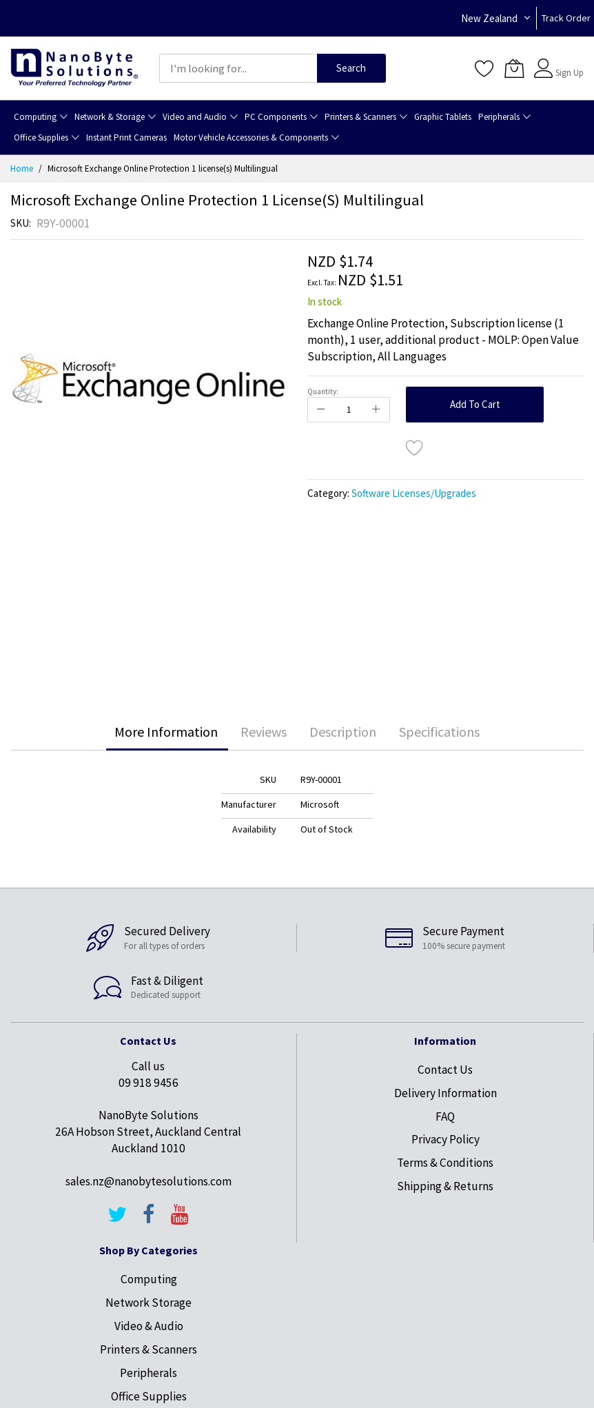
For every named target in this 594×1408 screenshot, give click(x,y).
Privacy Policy (445, 1139)
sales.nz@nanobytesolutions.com (148, 1181)
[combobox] (238, 68)
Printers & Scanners (148, 1349)
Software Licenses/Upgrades (413, 493)
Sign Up (569, 73)
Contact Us (445, 1069)
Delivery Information (445, 1093)
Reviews (263, 731)
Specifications (439, 731)
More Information (166, 731)
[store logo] (74, 68)
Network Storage (148, 1302)
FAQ (445, 1116)
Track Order (566, 18)
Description (342, 731)
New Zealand (489, 18)
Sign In (567, 62)
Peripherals (148, 1372)
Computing (149, 1279)
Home (21, 168)
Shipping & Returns (445, 1186)
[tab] (166, 732)
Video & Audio (148, 1326)
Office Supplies (149, 1396)
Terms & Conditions (445, 1162)
